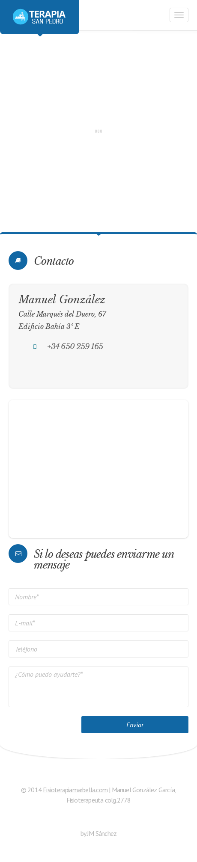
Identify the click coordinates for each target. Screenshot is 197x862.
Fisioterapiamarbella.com (75, 789)
